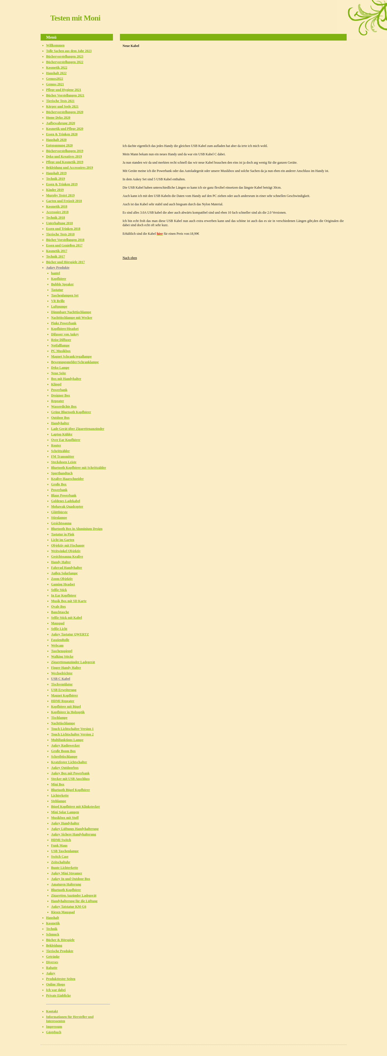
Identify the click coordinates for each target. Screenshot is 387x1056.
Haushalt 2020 (56, 140)
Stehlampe (58, 801)
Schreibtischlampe (64, 756)
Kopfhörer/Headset (65, 329)
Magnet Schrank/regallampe (71, 356)
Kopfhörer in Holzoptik (68, 712)
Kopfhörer (58, 279)
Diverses (52, 962)
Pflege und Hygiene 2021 (63, 90)
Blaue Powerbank (64, 495)
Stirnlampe (59, 518)
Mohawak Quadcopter (67, 506)
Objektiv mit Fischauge (68, 545)
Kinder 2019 (55, 190)
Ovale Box (58, 606)
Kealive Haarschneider (67, 479)
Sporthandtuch (62, 473)
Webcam (57, 645)
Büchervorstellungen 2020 (64, 112)
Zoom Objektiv (62, 579)
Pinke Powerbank (64, 323)
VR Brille (58, 301)
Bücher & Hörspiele (60, 940)
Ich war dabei (56, 990)
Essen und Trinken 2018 (63, 229)
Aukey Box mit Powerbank (70, 773)
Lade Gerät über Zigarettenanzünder (77, 429)
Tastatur (57, 290)
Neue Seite (58, 373)
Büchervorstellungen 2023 (64, 56)
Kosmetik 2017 (56, 251)
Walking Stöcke (62, 656)
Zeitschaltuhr (60, 862)
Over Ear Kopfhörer (65, 440)
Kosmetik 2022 (56, 67)
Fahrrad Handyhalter (66, 568)
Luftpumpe (59, 306)
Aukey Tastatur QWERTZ (70, 634)
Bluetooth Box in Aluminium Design (77, 529)
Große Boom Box (63, 751)
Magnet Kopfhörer (64, 695)
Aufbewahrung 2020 (60, 123)
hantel (55, 273)
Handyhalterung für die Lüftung (74, 901)
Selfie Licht (59, 629)
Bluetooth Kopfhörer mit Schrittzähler (78, 468)
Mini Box (58, 784)
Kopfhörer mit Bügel (66, 706)
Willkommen (55, 45)
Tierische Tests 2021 (60, 101)
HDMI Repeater (63, 701)
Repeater (57, 401)
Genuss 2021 (55, 84)
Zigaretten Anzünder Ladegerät (74, 895)
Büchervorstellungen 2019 (64, 151)
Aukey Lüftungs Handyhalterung (75, 829)
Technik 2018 (55, 217)
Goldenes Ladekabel (65, 501)
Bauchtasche (60, 612)
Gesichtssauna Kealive (67, 556)
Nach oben (130, 258)
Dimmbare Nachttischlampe (71, 312)
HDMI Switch (61, 840)
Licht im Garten (62, 540)
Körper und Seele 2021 (62, 106)
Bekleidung (54, 945)
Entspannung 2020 (59, 145)
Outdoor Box (60, 418)
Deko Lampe (60, 368)
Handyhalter (60, 423)
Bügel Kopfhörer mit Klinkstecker (75, 806)
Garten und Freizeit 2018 (64, 201)
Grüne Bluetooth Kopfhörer (71, 412)
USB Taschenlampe (65, 851)
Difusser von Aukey (65, 334)
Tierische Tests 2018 (60, 234)
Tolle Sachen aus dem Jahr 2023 (69, 51)
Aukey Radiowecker (65, 745)
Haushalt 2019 (56, 173)
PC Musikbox (61, 351)
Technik (52, 929)
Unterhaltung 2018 (59, 223)
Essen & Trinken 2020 (62, 134)
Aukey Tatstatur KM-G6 (68, 906)
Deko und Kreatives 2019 (64, 156)
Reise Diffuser (61, 340)
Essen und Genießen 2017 (64, 245)
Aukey (50, 973)
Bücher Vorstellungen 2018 (65, 240)
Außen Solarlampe (64, 573)
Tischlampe (59, 718)
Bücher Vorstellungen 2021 (65, 95)
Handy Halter (61, 562)
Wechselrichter (62, 673)
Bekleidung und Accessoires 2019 (69, 167)
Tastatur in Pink (62, 534)
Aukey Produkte (58, 267)
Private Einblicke (58, 995)
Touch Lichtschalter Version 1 (72, 729)
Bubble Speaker (62, 284)
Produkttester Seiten (60, 979)
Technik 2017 (55, 256)
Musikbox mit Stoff (65, 818)
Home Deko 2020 (58, 117)
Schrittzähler (60, 451)
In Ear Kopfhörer (64, 595)
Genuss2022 (54, 79)
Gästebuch (53, 1032)
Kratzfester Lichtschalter (69, 762)
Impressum (54, 1026)
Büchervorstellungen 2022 (64, 62)
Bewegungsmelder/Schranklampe (75, 362)
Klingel (56, 384)
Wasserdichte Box (64, 406)
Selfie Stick (59, 590)
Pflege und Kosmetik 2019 (64, 162)
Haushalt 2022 (56, 73)
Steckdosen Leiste (64, 462)
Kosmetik (53, 923)
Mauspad (58, 623)
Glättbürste (59, 512)
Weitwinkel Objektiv (66, 551)
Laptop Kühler (62, 434)
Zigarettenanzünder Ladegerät (73, 662)
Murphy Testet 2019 (60, 195)
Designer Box (60, 395)
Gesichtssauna (61, 523)
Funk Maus (59, 845)
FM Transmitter (62, 456)
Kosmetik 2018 (56, 206)
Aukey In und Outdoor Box (70, 879)
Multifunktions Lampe (67, 740)
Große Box (58, 484)
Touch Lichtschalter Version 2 (72, 734)
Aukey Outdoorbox (65, 768)
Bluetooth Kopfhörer (66, 890)
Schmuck (52, 934)
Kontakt (52, 1011)
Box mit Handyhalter (66, 379)
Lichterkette (60, 795)
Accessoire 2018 (57, 212)
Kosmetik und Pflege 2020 (64, 129)
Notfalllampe (60, 345)
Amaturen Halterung (66, 884)
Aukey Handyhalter (65, 823)
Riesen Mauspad (63, 912)
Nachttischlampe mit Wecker (71, 317)
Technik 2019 (55, 179)
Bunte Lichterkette (64, 868)
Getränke (53, 956)
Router (56, 445)
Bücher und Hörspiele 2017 (65, 262)
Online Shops (55, 984)
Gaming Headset (63, 584)
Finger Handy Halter (66, 668)
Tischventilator (62, 684)
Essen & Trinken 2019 (62, 184)
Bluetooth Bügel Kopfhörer (70, 790)
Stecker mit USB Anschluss (70, 779)
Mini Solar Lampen (65, 812)
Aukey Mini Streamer (66, 873)
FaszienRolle (60, 640)
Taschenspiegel (61, 651)
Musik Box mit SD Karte (69, 601)
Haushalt (52, 918)
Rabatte (52, 968)
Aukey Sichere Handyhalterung (73, 834)
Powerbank (59, 390)
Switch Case (59, 856)
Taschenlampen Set (65, 295)
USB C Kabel (60, 679)
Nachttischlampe (63, 723)
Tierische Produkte (59, 951)
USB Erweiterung (64, 690)
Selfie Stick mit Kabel (66, 618)
